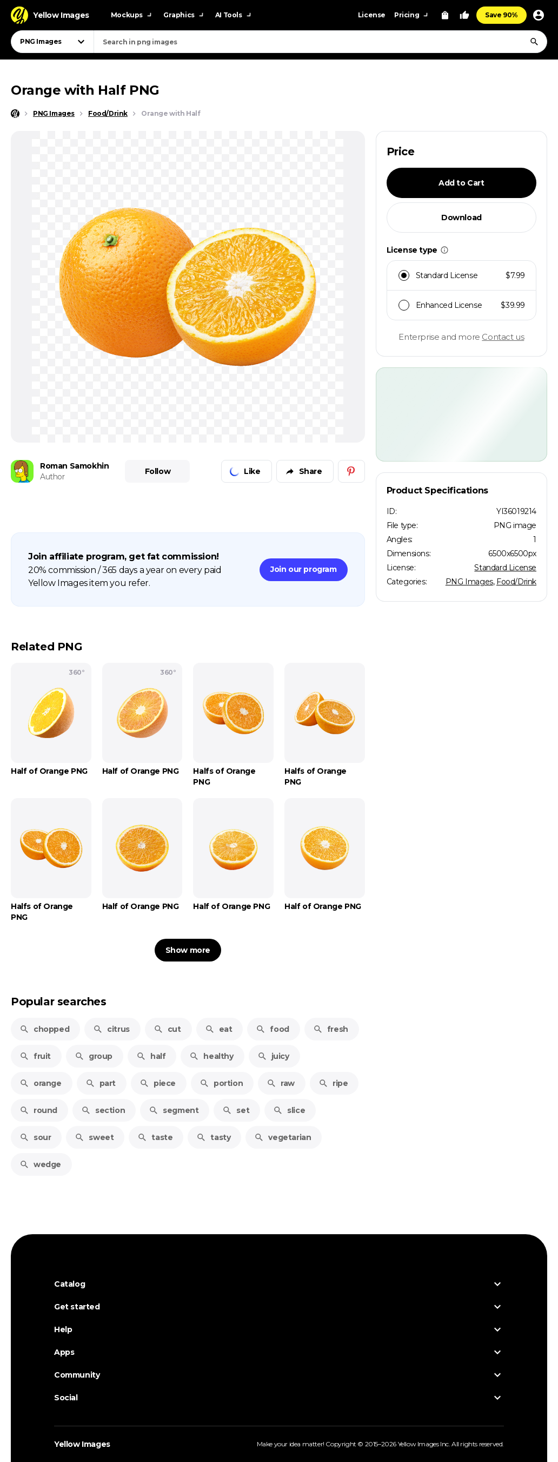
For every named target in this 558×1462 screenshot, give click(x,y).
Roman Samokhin (74, 466)
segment (173, 1110)
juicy (273, 1056)
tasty (213, 1137)
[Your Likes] (464, 15)
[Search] (534, 41)
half (150, 1056)
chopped (44, 1029)
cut (167, 1029)
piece (158, 1083)
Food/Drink (516, 582)
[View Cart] (445, 15)
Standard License (505, 567)
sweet (94, 1137)
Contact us (503, 337)
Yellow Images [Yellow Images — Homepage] (82, 1444)
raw (281, 1083)
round (38, 1110)
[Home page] (15, 113)
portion (221, 1083)
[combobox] (320, 41)
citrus (111, 1029)
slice (289, 1110)
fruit (35, 1056)
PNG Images (469, 582)
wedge (40, 1164)
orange (40, 1083)
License (372, 15)
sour (35, 1137)
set (235, 1110)
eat (218, 1029)
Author (52, 477)
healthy (211, 1056)
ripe (333, 1083)
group (93, 1056)
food (272, 1029)
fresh (330, 1029)
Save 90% (501, 15)
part (100, 1083)
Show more (187, 950)
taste (154, 1137)
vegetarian (282, 1137)
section (103, 1110)
